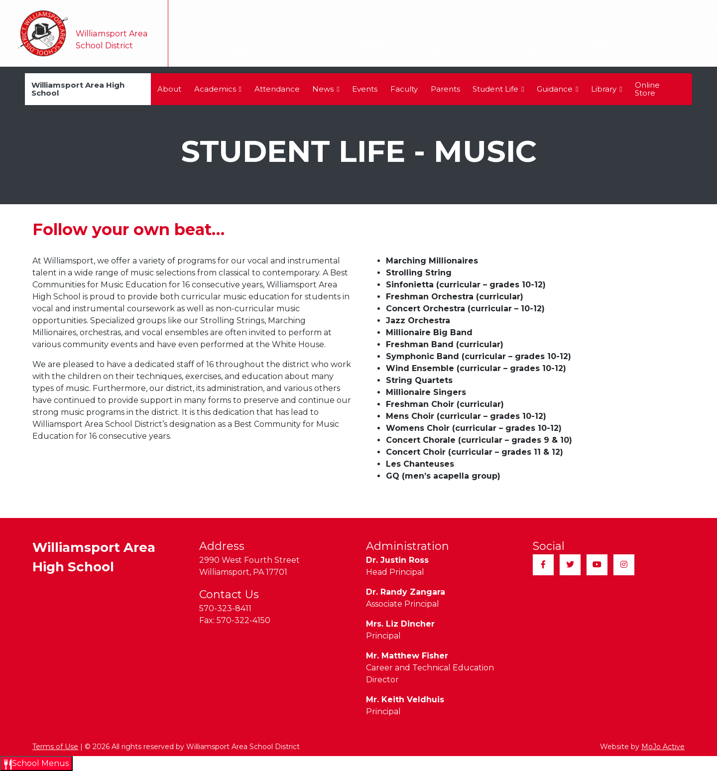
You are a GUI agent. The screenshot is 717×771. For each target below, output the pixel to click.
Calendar (367, 45)
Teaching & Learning (447, 45)
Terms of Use (55, 746)
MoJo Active (663, 746)
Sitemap (621, 12)
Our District (246, 45)
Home (191, 45)
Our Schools (310, 45)
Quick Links (676, 12)
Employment (514, 12)
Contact (664, 45)
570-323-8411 (225, 608)
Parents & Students (543, 45)
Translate (276, 12)
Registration (573, 12)
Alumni (357, 12)
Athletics (611, 45)
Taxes (322, 12)
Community (455, 12)
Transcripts (402, 12)
